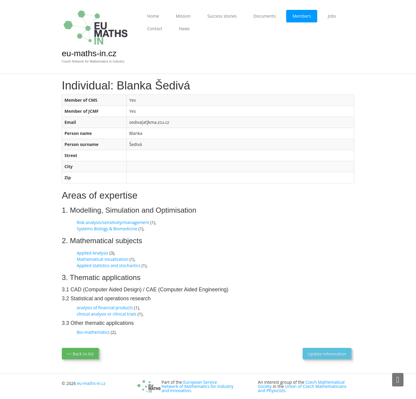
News (184, 28)
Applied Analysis (92, 253)
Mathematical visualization (102, 259)
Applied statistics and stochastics (109, 265)
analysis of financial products (105, 307)
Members (301, 16)
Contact (154, 28)
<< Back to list (80, 354)
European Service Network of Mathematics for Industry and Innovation (197, 386)
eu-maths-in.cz (89, 53)
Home (153, 16)
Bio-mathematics (93, 332)
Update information (327, 354)
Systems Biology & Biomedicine (107, 229)
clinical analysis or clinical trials (106, 314)
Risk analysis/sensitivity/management (113, 222)
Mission (183, 16)
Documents (264, 16)
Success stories (222, 16)
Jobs (332, 16)
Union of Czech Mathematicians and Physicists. (302, 388)
